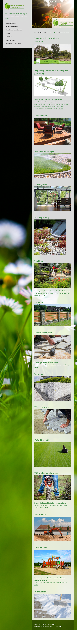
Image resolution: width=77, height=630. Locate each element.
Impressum (51, 623)
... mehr (60, 108)
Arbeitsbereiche (12, 26)
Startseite (37, 623)
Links (8, 33)
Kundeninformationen (14, 30)
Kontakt (8, 37)
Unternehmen (10, 23)
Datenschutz (10, 40)
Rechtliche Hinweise (13, 44)
